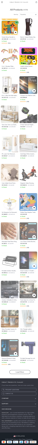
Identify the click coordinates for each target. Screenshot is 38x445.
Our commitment (7, 420)
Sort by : (16, 14)
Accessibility (30, 439)
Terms (20, 439)
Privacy (24, 439)
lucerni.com (5, 412)
